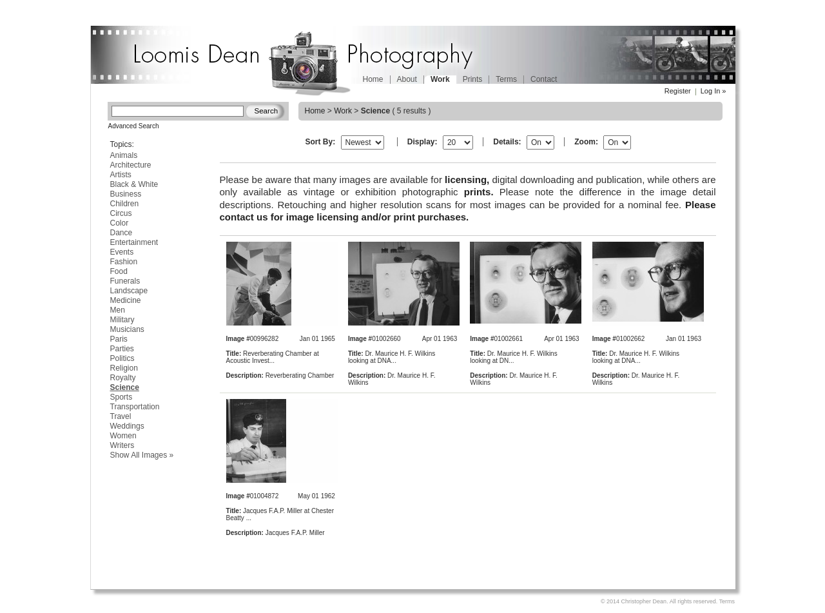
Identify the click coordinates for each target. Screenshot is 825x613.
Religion (124, 368)
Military (122, 319)
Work (343, 110)
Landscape (129, 290)
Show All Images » (142, 455)
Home (373, 79)
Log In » (713, 91)
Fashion (124, 261)
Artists (120, 174)
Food (119, 271)
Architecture (130, 165)
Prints (473, 79)
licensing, (467, 179)
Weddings (127, 426)
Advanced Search (133, 126)
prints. (479, 191)
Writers (122, 445)
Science (124, 387)
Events (122, 252)
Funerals (125, 281)
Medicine (125, 300)
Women (123, 435)
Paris (119, 339)
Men (117, 310)
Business (126, 194)
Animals (124, 155)
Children (124, 203)
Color (119, 223)
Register (678, 91)
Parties (122, 348)
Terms (506, 79)
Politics (122, 358)
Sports (121, 397)
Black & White (134, 184)
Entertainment (134, 242)
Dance (121, 232)
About (407, 79)
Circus (121, 213)
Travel (120, 416)
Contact (543, 79)
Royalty (123, 377)
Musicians (127, 329)
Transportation (135, 406)
